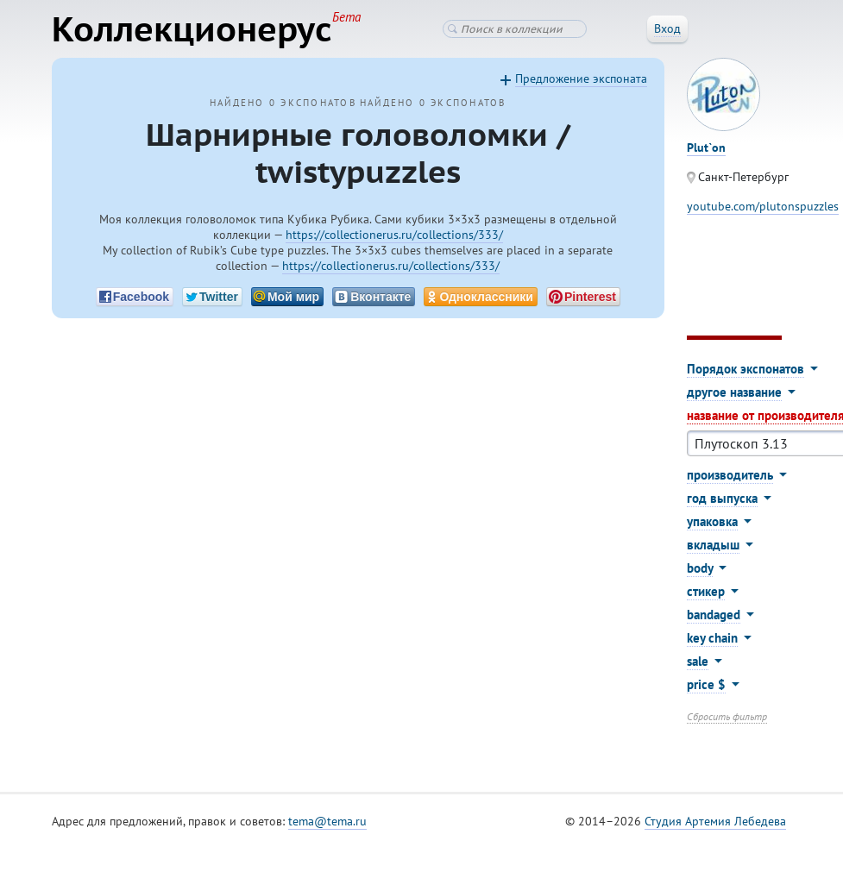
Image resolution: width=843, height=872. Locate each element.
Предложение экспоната (581, 78)
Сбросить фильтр (727, 716)
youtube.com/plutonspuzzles (763, 206)
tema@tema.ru (327, 821)
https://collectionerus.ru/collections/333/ (394, 234)
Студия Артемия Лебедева (715, 821)
